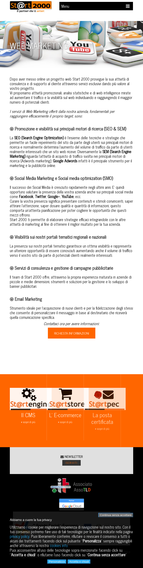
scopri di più (31, 415)
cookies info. (59, 545)
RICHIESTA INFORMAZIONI (71, 333)
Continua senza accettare (116, 515)
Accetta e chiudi (79, 561)
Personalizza (57, 561)
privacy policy (19, 536)
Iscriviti (71, 463)
